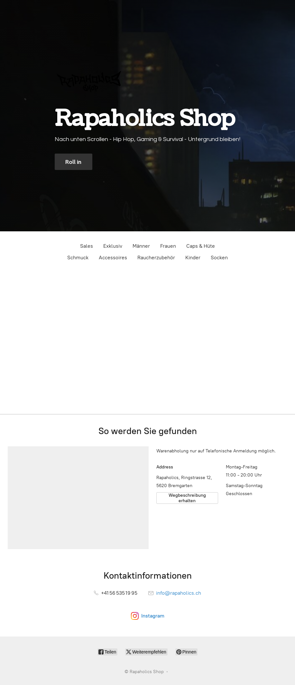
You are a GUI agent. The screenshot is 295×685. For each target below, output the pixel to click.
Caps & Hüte (200, 246)
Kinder (192, 257)
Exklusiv (112, 246)
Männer (141, 246)
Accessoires (113, 257)
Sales (86, 246)
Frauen (168, 246)
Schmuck (77, 257)
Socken (219, 257)
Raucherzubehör (156, 257)
